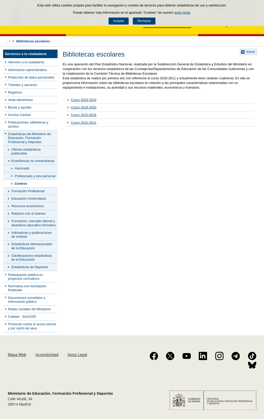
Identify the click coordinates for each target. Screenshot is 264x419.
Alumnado (22, 168)
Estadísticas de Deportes (29, 267)
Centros (21, 183)
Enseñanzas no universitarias (32, 161)
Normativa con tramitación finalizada (27, 288)
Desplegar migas (8, 41)
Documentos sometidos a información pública (26, 300)
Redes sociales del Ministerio (29, 309)
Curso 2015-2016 (83, 115)
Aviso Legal (77, 354)
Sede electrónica (20, 100)
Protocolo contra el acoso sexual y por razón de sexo (32, 326)
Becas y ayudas (19, 107)
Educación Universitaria (28, 198)
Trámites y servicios (22, 85)
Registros (15, 92)
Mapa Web (17, 354)
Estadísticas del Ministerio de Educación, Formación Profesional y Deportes (29, 138)
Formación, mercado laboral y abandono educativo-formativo (33, 223)
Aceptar (118, 21)
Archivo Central (19, 115)
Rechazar (144, 21)
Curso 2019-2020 (83, 107)
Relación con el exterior (28, 213)
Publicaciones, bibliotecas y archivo (28, 124)
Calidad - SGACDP (22, 317)
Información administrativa (27, 70)
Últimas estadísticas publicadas (26, 151)
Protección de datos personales (31, 77)
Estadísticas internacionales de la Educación (31, 246)
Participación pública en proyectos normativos (25, 277)
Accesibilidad (47, 354)
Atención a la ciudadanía (26, 62)
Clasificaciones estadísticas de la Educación (31, 257)
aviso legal (182, 12)
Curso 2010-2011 (83, 123)
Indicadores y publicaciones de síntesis (31, 234)
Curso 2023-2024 (83, 100)
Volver (250, 52)
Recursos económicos (27, 206)
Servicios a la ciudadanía (26, 54)
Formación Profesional (27, 191)
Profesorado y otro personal (35, 176)
